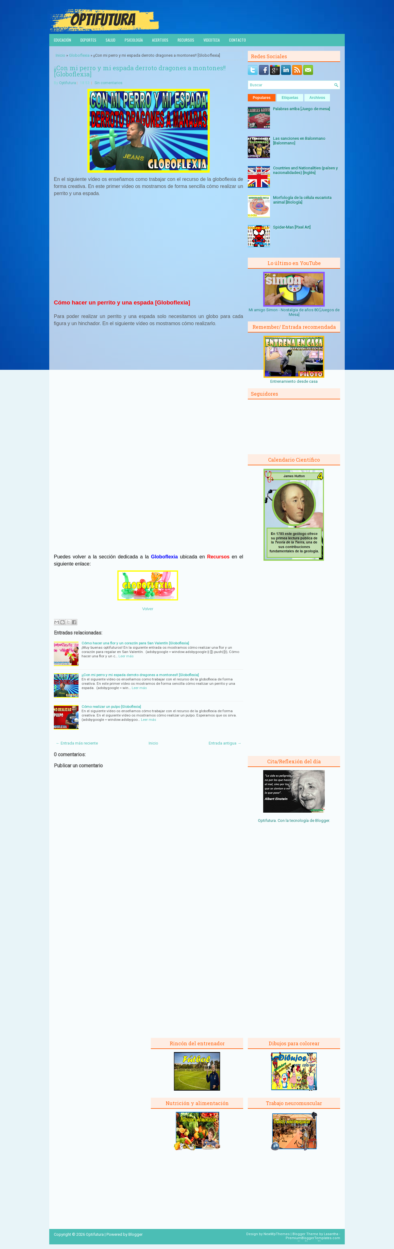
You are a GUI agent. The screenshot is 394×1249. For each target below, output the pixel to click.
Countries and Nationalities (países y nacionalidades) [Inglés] (305, 170)
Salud (110, 40)
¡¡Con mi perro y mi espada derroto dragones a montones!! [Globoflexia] (140, 71)
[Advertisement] (148, 247)
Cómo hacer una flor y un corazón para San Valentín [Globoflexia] (135, 643)
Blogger (322, 820)
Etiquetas (290, 98)
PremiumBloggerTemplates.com (313, 1238)
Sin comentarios (108, 83)
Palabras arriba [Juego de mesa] (301, 109)
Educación (62, 40)
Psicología (134, 40)
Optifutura (67, 83)
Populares (262, 98)
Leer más (126, 656)
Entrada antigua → (225, 743)
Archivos (317, 98)
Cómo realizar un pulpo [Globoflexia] (111, 706)
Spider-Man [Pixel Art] (292, 227)
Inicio (60, 55)
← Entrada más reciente (77, 743)
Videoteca (211, 40)
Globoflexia (79, 55)
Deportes (88, 40)
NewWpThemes (276, 1234)
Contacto (237, 40)
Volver (147, 608)
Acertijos (160, 40)
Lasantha (331, 1234)
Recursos (186, 40)
